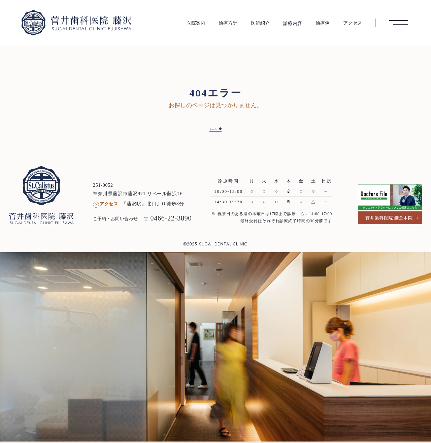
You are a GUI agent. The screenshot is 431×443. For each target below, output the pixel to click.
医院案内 (196, 23)
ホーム (210, 128)
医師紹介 (260, 23)
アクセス (352, 23)
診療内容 (292, 23)
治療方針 (228, 23)
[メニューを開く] (398, 22)
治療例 (323, 23)
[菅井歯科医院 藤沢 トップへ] (76, 22)
